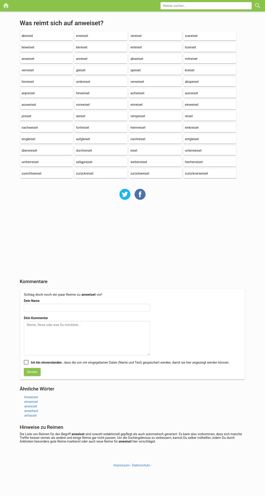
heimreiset (138, 127)
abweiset (136, 59)
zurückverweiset (196, 173)
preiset (26, 116)
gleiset (80, 70)
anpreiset (28, 93)
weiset (80, 116)
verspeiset (137, 116)
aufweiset (137, 93)
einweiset (191, 104)
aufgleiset (83, 139)
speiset (135, 70)
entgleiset (192, 139)
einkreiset (192, 127)
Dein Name (32, 301)
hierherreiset (194, 162)
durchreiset (84, 150)
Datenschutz (141, 465)
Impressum (121, 465)
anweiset (28, 59)
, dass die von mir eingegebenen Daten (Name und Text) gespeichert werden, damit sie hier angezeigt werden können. (130, 362)
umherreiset (30, 162)
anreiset (81, 59)
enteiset (136, 47)
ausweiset (29, 104)
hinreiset (28, 82)
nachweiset (30, 127)
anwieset (30, 406)
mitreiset (191, 59)
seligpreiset (84, 162)
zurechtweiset (31, 173)
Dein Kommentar (36, 318)
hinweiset (82, 93)
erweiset (82, 36)
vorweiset (83, 104)
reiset (189, 116)
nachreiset (137, 139)
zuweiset (191, 36)
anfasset (30, 415)
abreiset (27, 36)
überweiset (29, 150)
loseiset (190, 47)
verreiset (28, 70)
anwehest (31, 411)
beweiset (28, 47)
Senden (32, 372)
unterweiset (193, 150)
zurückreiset (84, 173)
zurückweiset (139, 173)
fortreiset (82, 127)
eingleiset (28, 139)
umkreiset (83, 82)
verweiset (137, 82)
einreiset (136, 104)
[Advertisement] (132, 242)
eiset (133, 150)
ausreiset (191, 93)
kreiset (189, 70)
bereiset (81, 47)
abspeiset (192, 82)
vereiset (136, 36)
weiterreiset (138, 162)
